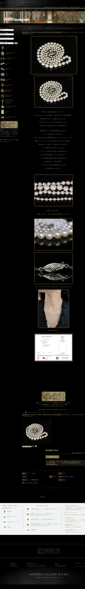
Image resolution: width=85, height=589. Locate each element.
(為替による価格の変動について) (78, 457)
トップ (23, 32)
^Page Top (42, 501)
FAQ (69, 9)
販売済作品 (49, 9)
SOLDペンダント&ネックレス (35, 32)
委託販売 (56, 9)
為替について (63, 9)
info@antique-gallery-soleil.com (50, 7)
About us (78, 567)
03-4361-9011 (63, 7)
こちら (70, 531)
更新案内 (36, 9)
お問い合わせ (74, 9)
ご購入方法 (43, 9)
